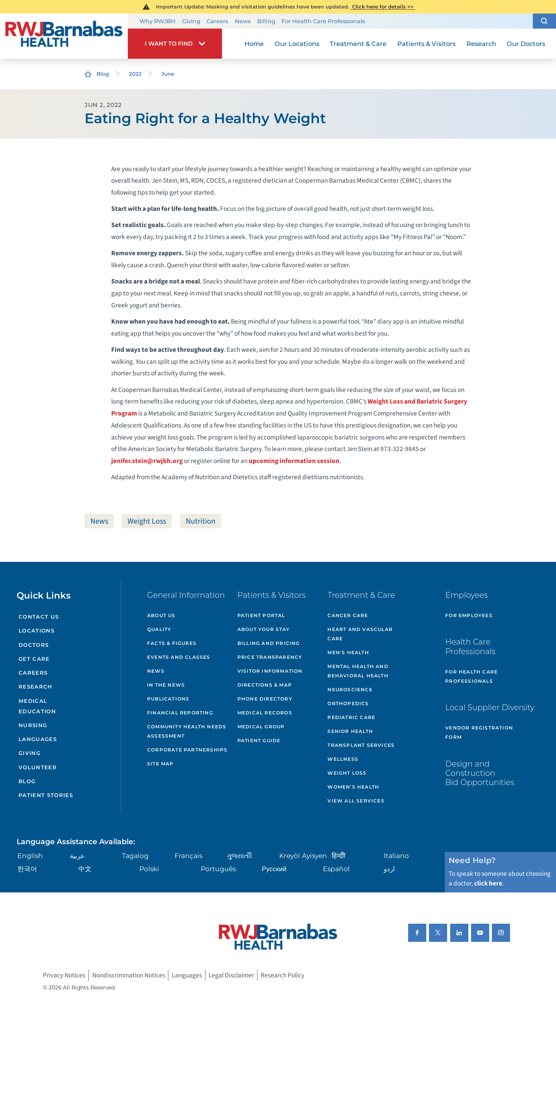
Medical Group (261, 726)
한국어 (27, 869)
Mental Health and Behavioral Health (357, 670)
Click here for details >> (383, 6)
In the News (166, 685)
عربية (77, 855)
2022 (135, 74)
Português (218, 869)
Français (188, 855)
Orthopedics (348, 703)
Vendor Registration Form (479, 732)
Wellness (342, 759)
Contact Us (39, 617)
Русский (274, 869)
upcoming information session (294, 461)
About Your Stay (263, 629)
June (167, 74)
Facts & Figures (172, 643)
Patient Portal (261, 615)
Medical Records (264, 713)
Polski (149, 869)
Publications (168, 699)
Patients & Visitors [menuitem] (426, 43)
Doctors (34, 645)
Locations (36, 631)
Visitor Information (270, 671)
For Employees (469, 615)
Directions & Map (264, 685)
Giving (191, 21)
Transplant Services (361, 745)
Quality (159, 629)
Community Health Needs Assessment (186, 731)
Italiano (396, 855)
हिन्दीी (338, 855)
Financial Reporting (180, 713)
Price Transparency (269, 657)
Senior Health (350, 731)
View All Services (355, 801)
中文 (85, 869)
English (30, 855)
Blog (103, 74)
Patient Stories (46, 795)
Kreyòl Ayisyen (303, 855)
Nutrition (200, 521)
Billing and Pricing (268, 643)
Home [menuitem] (254, 43)
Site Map (160, 764)
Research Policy (282, 975)
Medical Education (37, 706)
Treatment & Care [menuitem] (358, 43)
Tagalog (135, 855)
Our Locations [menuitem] (297, 43)
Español (336, 869)
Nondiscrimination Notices (128, 975)
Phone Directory (264, 699)
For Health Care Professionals (323, 21)
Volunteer (38, 767)
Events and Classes (178, 657)
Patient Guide (259, 740)
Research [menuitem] (481, 43)
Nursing (33, 725)
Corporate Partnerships (187, 750)
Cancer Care (347, 615)
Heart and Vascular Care (360, 633)
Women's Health (353, 787)
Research (36, 687)
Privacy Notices (64, 975)
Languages (38, 739)
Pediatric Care (351, 717)
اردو (389, 869)
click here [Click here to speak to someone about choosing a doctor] (488, 883)
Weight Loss (146, 521)
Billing (266, 21)
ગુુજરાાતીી (239, 855)
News (243, 21)
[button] (544, 21)
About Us (161, 615)
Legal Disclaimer (231, 975)
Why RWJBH (157, 21)
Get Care (34, 659)
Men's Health (348, 652)
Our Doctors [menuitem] (526, 43)
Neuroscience (349, 689)
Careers (217, 21)
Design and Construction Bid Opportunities (479, 773)
